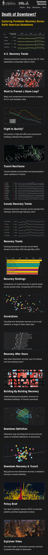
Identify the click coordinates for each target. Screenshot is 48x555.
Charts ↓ (23, 7)
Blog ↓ (29, 7)
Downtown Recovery (41, 2)
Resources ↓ (36, 7)
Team (44, 7)
